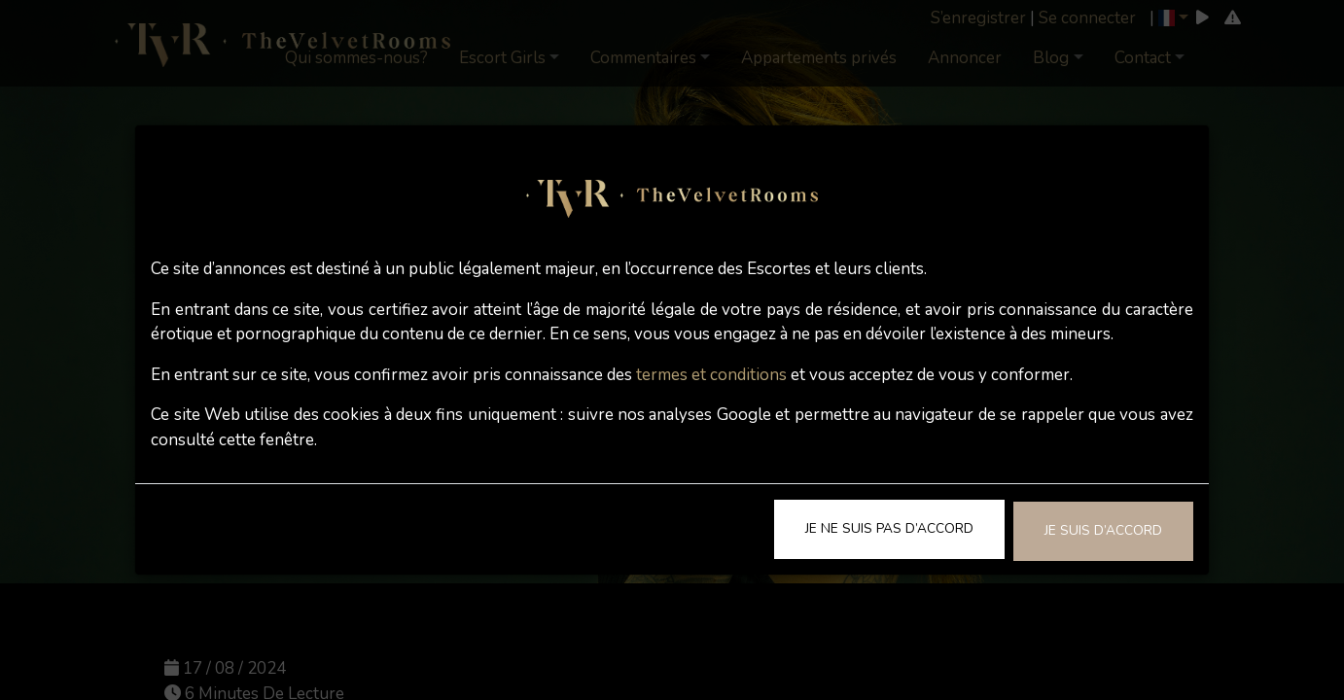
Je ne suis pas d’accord (889, 528)
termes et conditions (711, 375)
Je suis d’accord (1103, 530)
